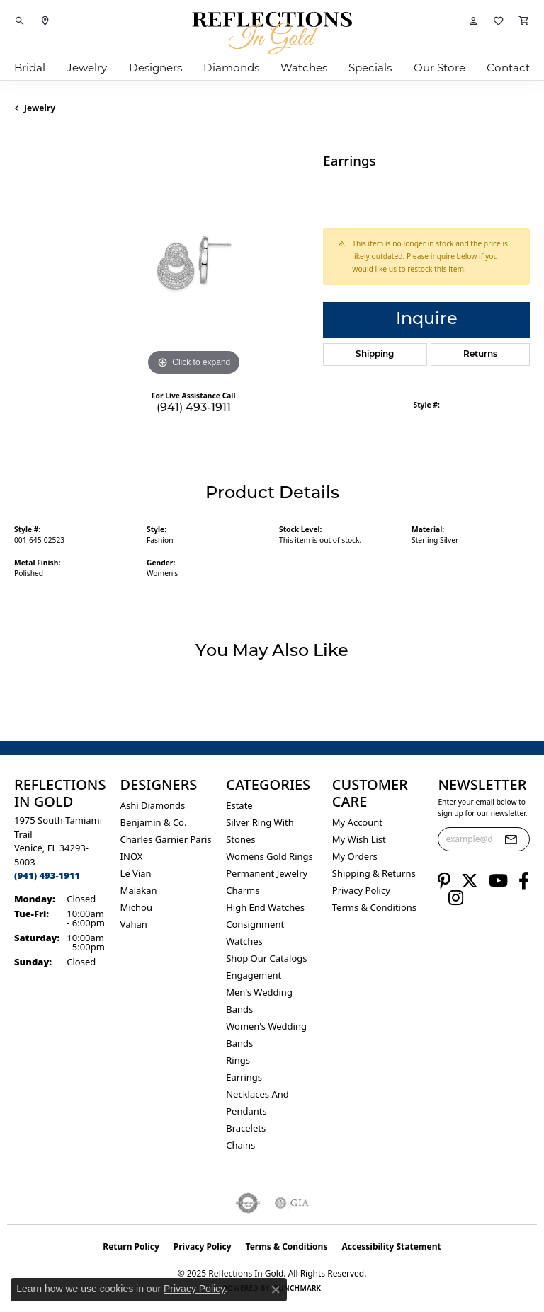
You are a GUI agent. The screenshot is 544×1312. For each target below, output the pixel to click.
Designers (155, 67)
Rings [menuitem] (238, 1060)
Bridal (29, 67)
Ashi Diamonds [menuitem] (153, 805)
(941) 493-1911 (194, 408)
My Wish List (359, 839)
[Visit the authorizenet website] (248, 1203)
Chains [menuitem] (240, 1145)
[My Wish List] (498, 21)
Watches (303, 67)
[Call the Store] (47, 875)
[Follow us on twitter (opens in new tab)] (469, 881)
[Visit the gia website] (292, 1203)
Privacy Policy (361, 890)
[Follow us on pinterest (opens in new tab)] (444, 881)
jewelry (39, 108)
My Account (357, 822)
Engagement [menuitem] (253, 975)
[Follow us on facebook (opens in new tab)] (523, 881)
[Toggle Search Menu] (20, 21)
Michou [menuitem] (136, 907)
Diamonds (231, 67)
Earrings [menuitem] (244, 1077)
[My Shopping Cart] (524, 21)
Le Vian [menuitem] (136, 873)
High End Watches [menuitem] (265, 907)
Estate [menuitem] (239, 805)
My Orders (355, 856)
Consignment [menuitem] (255, 924)
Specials (370, 67)
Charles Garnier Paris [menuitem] (166, 839)
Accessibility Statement (391, 1247)
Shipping (375, 354)
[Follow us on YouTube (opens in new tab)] (498, 881)
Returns (480, 354)
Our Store (439, 67)
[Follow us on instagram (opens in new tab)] (455, 898)
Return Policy (131, 1247)
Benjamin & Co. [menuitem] (153, 822)
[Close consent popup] (275, 1289)
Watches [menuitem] (244, 941)
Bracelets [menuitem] (246, 1128)
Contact (508, 67)
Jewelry (87, 67)
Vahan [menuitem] (133, 924)
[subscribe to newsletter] (510, 839)
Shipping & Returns (374, 873)
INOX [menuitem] (131, 856)
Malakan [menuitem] (138, 890)
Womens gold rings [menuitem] (269, 856)
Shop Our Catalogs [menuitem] (266, 958)
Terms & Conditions (374, 907)
